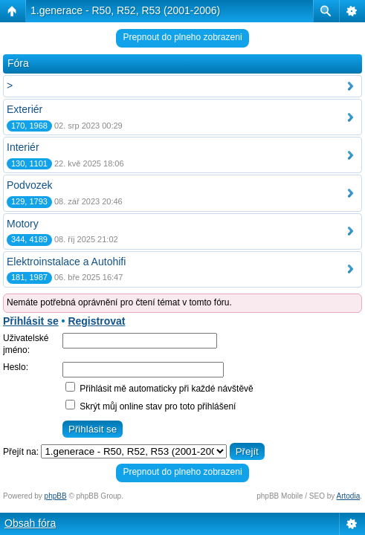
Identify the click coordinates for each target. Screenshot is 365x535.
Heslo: (15, 367)
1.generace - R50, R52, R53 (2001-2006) (125, 10)
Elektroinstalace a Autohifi (66, 262)
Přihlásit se (31, 321)
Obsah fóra (30, 523)
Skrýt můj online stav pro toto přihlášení (150, 406)
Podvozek (29, 185)
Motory (23, 224)
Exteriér (24, 109)
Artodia (349, 496)
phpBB (56, 496)
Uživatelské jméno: (25, 344)
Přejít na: (21, 452)
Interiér (23, 147)
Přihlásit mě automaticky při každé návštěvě (159, 388)
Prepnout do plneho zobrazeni (182, 37)
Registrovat (96, 321)
